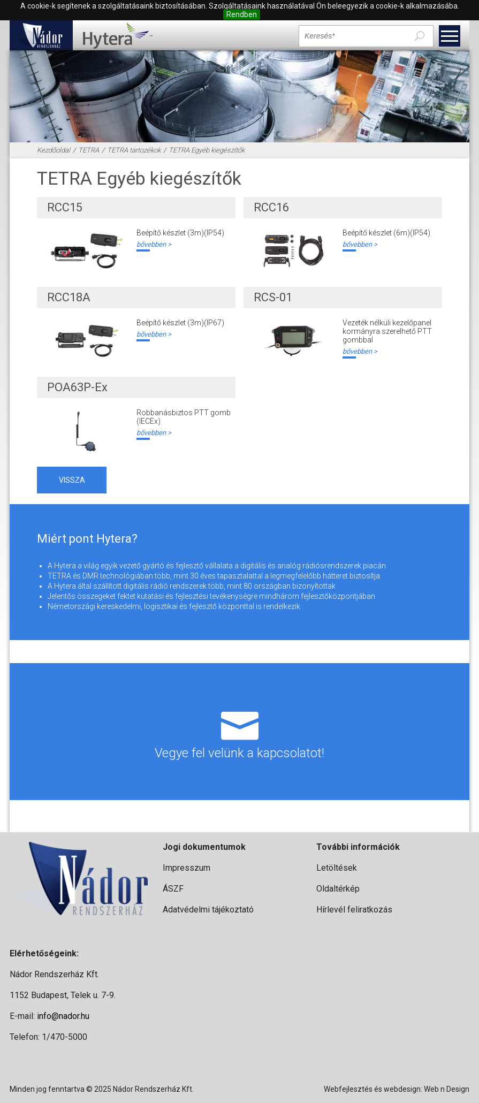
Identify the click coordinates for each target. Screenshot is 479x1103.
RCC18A (68, 297)
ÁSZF (173, 889)
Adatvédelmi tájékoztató (208, 909)
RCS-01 (273, 297)
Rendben (241, 14)
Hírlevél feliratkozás (354, 909)
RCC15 (64, 207)
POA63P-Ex (77, 387)
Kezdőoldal (53, 150)
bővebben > (153, 244)
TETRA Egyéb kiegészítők (207, 150)
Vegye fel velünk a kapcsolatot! (239, 731)
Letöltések (336, 868)
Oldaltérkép (338, 889)
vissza (72, 480)
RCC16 (271, 207)
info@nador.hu (63, 1016)
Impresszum (186, 868)
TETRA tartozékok (134, 150)
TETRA (88, 150)
